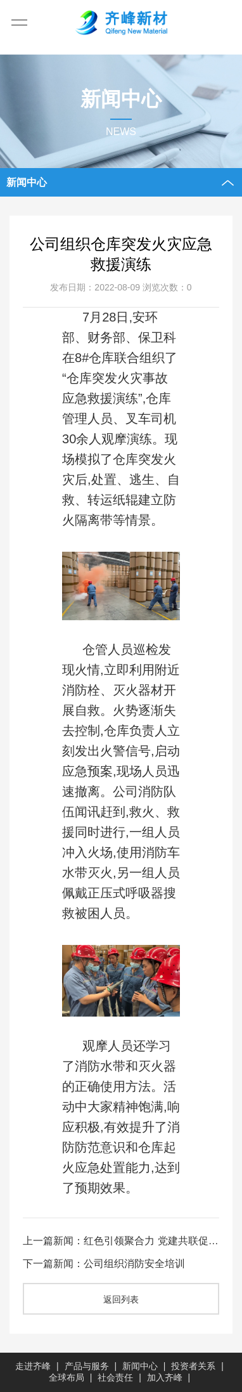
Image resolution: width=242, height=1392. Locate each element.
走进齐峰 (33, 1366)
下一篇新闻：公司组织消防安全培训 (104, 1264)
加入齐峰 (164, 1377)
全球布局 (66, 1377)
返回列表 (121, 1300)
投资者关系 (193, 1366)
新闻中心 (140, 1366)
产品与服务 (87, 1366)
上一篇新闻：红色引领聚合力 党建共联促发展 (121, 1241)
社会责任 (115, 1377)
